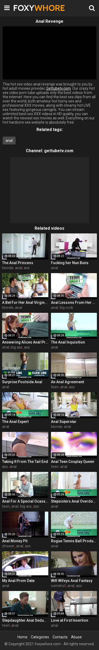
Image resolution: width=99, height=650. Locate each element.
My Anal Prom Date (18, 581)
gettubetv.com (58, 150)
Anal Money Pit (14, 541)
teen (55, 387)
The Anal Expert (15, 421)
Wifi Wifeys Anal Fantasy (71, 581)
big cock (66, 307)
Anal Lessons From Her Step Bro (74, 302)
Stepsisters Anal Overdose (74, 501)
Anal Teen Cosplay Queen (72, 461)
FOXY (26, 8)
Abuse (76, 637)
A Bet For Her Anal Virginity (25, 302)
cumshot (58, 586)
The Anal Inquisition (68, 342)
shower (8, 546)
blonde (7, 268)
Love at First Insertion (69, 620)
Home (22, 637)
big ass (16, 347)
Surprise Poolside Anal (22, 382)
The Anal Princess (17, 263)
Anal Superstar (64, 421)
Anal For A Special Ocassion (25, 501)
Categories (40, 637)
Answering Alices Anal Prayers (25, 342)
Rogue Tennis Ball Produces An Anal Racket (74, 541)
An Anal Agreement (67, 382)
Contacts (60, 637)
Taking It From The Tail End (25, 461)
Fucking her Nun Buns (69, 263)
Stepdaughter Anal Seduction (25, 620)
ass (27, 268)
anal (9, 140)
